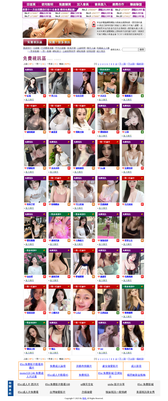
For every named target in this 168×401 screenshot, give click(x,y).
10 (116, 64)
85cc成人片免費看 (28, 392)
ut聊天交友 (87, 384)
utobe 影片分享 (116, 384)
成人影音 (136, 366)
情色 (84, 398)
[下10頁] (131, 64)
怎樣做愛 (87, 392)
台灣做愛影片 (57, 392)
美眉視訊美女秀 (145, 392)
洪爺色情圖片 (84, 366)
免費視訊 (84, 375)
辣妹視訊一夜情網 (116, 392)
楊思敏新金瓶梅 (136, 375)
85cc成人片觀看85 (57, 375)
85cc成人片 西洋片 (28, 384)
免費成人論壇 (58, 366)
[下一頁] (122, 64)
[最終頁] (140, 64)
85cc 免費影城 (145, 384)
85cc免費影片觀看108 (57, 384)
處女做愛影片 (110, 366)
